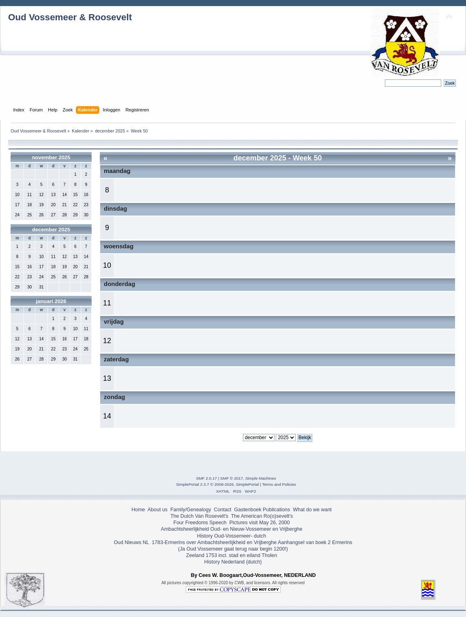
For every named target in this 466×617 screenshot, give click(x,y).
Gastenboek (247, 509)
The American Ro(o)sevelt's (262, 516)
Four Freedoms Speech (200, 522)
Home (138, 509)
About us (158, 509)
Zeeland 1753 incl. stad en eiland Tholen (231, 555)
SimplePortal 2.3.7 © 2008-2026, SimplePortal (217, 484)
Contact (222, 509)
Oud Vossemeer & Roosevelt (70, 17)
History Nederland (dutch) (233, 562)
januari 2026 (51, 301)
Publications (276, 509)
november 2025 (51, 157)
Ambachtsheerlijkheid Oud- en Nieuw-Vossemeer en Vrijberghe (232, 529)
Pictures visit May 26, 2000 (259, 522)
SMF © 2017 (231, 478)
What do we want (312, 509)
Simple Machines (260, 478)
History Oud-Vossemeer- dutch (231, 536)
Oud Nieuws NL (131, 542)
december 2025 (51, 229)
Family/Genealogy (190, 509)
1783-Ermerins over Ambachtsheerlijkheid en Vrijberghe (213, 542)
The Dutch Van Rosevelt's (199, 516)
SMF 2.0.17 (206, 478)
